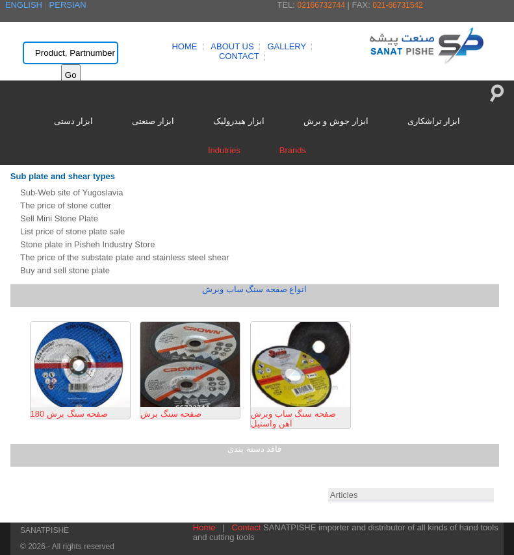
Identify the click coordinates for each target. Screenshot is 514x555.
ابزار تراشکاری (434, 121)
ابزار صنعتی (153, 121)
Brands (292, 150)
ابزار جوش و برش (335, 121)
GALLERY (286, 46)
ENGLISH (23, 5)
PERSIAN (67, 5)
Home (204, 527)
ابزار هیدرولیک (238, 121)
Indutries (224, 150)
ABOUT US (232, 46)
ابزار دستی (74, 121)
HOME (184, 46)
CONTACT (239, 56)
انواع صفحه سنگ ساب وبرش (254, 289)
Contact (246, 527)
